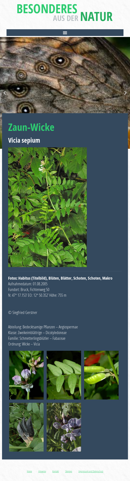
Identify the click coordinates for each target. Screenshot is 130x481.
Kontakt (55, 471)
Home (29, 471)
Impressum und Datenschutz (90, 471)
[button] (65, 32)
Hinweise (42, 471)
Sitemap (68, 471)
